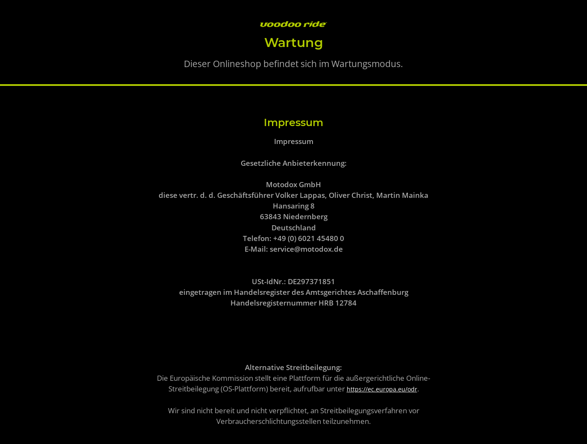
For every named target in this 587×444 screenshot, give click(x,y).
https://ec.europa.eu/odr (382, 389)
